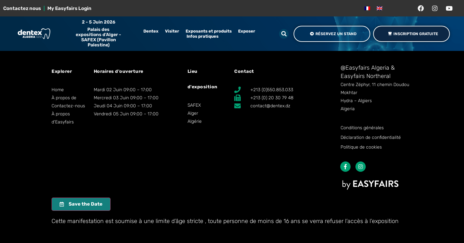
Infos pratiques (202, 36)
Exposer (246, 31)
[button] (284, 34)
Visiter (172, 31)
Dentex (151, 31)
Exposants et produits (209, 31)
